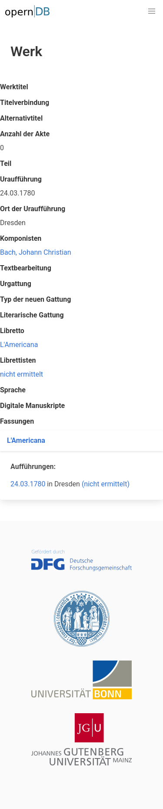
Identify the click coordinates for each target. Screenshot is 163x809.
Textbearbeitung (25, 268)
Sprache (13, 390)
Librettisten (18, 360)
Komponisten (20, 238)
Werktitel (14, 87)
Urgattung (15, 284)
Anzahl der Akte (25, 134)
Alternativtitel (21, 118)
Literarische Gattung (32, 315)
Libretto (12, 331)
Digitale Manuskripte (32, 405)
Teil (5, 163)
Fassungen (17, 421)
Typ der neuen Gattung (35, 299)
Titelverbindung (24, 102)
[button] (151, 11)
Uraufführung (21, 179)
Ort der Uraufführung (32, 209)
